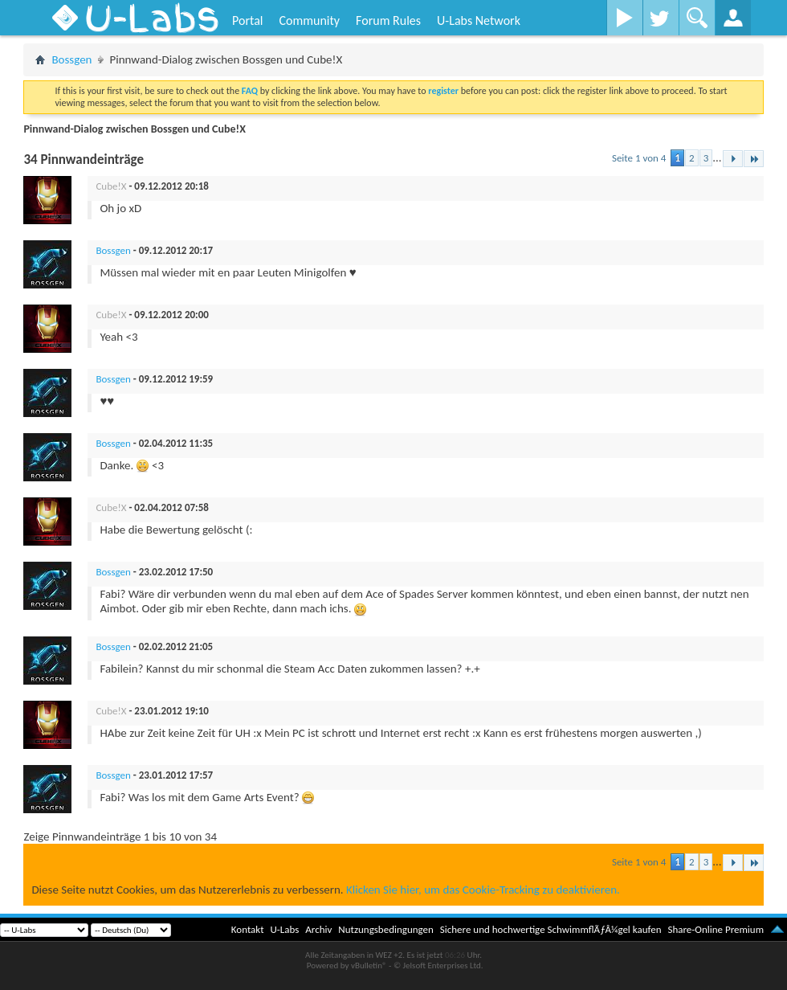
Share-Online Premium (715, 929)
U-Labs (285, 929)
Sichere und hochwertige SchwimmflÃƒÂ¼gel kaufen (551, 929)
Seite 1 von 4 (639, 158)
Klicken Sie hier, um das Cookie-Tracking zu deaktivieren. (483, 889)
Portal (247, 20)
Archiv (318, 929)
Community (309, 20)
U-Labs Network (478, 20)
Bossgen (71, 59)
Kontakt (247, 929)
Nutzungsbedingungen (386, 929)
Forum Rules (388, 20)
